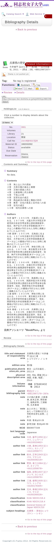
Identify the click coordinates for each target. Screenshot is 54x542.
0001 (23, 127)
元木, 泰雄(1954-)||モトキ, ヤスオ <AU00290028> (37, 492)
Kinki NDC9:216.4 (36, 501)
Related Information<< (39, 64)
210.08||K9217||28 (29, 141)
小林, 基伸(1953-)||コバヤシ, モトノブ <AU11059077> (37, 448)
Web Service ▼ (35, 14)
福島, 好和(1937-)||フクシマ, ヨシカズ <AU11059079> (37, 474)
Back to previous (27, 29)
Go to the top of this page (39, 162)
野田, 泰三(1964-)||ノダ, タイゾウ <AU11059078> (37, 466)
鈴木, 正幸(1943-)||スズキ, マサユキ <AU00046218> (37, 457)
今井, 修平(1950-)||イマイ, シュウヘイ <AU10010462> (37, 439)
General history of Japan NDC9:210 (36, 506)
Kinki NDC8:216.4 (36, 498)
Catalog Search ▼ (12, 14)
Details (20, 92)
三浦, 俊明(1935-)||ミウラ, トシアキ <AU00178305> (37, 483)
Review (8, 92)
